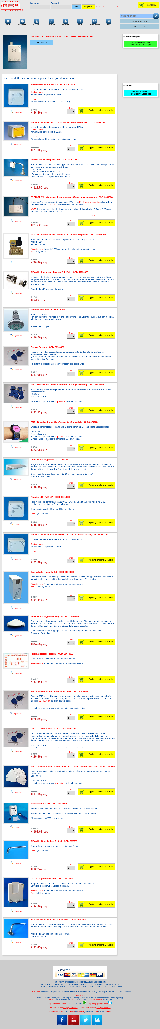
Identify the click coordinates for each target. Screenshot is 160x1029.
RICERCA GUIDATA (139, 21)
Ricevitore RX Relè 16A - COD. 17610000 (50, 497)
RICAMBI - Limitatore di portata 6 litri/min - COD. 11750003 (59, 272)
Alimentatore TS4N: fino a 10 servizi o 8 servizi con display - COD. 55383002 (68, 122)
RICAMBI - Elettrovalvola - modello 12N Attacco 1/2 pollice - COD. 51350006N (68, 234)
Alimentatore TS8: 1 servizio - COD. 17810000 (53, 85)
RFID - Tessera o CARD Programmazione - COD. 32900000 (59, 691)
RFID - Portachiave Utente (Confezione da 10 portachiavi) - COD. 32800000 (67, 384)
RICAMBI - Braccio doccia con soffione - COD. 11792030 (58, 919)
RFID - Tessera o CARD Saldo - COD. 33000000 (53, 729)
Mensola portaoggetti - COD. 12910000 (49, 459)
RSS (108, 22)
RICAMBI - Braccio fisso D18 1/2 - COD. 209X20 (54, 841)
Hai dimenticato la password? (106, 7)
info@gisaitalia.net (70, 1008)
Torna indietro (41, 42)
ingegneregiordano (100, 1004)
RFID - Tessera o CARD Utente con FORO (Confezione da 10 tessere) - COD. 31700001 (73, 766)
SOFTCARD (44, 701)
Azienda (80, 22)
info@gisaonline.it (104, 1008)
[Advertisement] (140, 67)
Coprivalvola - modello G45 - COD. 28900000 (52, 572)
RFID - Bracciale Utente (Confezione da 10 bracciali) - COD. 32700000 (65, 422)
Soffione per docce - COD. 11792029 (48, 309)
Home (8, 22)
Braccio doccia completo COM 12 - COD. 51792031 (55, 160)
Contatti (65, 22)
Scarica (36, 22)
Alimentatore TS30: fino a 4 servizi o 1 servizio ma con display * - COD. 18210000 (70, 534)
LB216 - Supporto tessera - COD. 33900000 (52, 878)
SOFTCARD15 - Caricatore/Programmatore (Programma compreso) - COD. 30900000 (72, 197)
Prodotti (22, 22)
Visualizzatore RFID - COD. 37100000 (49, 804)
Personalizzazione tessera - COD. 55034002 (52, 654)
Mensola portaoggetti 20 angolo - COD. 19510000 (55, 616)
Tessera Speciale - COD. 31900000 (47, 347)
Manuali (51, 22)
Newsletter (94, 22)
